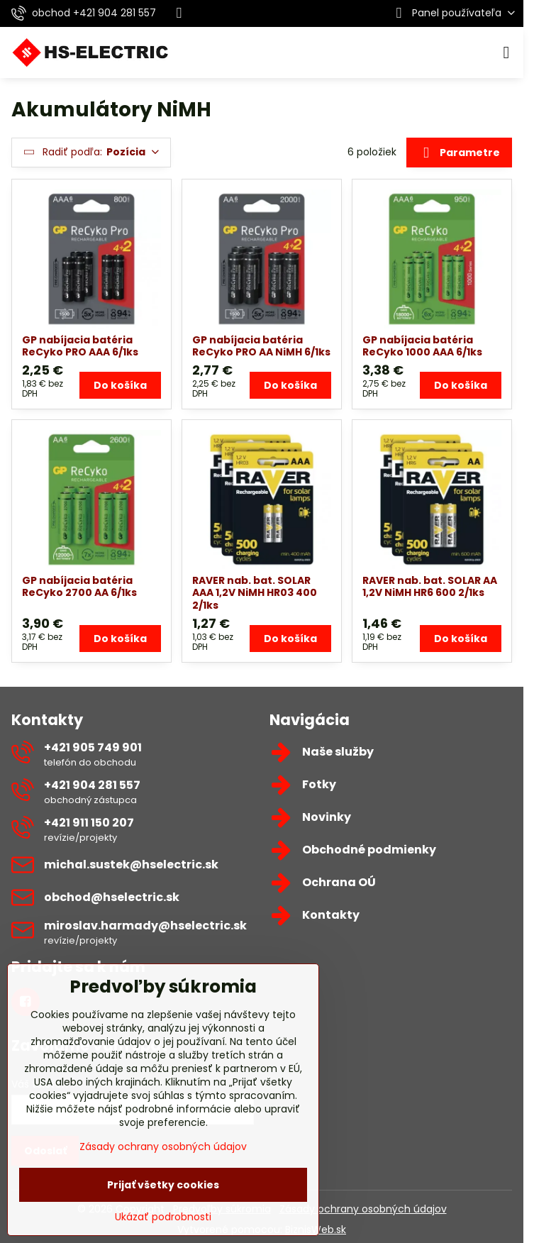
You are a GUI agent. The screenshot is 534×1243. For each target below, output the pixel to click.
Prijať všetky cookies (163, 1185)
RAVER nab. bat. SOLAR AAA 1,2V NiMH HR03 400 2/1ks (254, 592)
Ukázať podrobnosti (163, 1217)
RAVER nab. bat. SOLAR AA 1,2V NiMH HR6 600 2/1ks (429, 586)
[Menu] (506, 52)
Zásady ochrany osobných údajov (363, 1209)
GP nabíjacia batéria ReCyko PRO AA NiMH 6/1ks (261, 346)
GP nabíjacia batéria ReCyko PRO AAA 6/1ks (80, 346)
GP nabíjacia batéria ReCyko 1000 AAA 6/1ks (422, 346)
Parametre (458, 153)
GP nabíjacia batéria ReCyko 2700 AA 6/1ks (79, 586)
